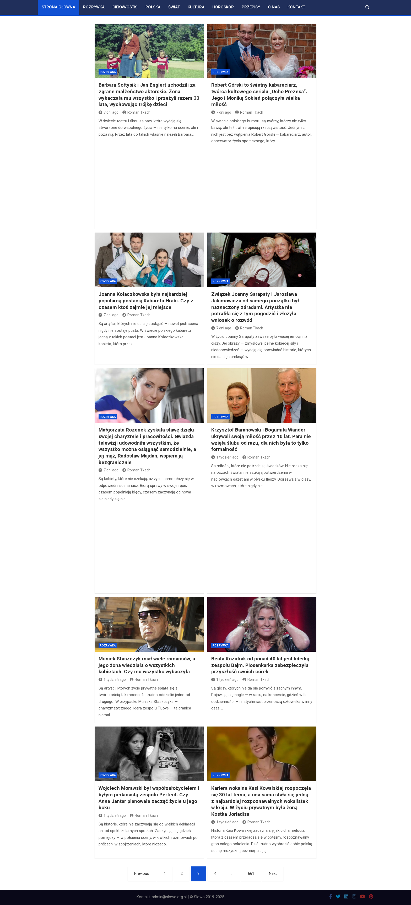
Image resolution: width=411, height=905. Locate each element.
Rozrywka (94, 7)
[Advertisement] (149, 182)
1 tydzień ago (225, 457)
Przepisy (251, 7)
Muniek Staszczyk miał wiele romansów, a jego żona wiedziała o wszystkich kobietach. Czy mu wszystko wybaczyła (147, 665)
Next (273, 873)
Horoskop (223, 7)
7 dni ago (108, 112)
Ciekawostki (125, 7)
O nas (274, 7)
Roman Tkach (136, 112)
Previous (141, 873)
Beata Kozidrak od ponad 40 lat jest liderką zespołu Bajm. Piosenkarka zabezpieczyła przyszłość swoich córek (260, 665)
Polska (152, 7)
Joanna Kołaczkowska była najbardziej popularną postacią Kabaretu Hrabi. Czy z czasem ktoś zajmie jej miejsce (146, 300)
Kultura (196, 7)
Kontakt (296, 7)
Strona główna (58, 7)
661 (251, 873)
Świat (174, 7)
